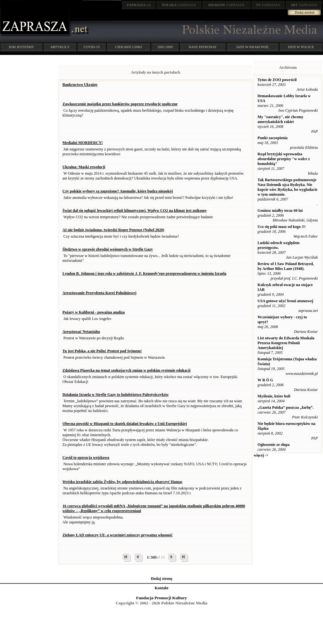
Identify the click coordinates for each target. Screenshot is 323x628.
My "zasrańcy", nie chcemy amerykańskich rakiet (280, 119)
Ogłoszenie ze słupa (273, 444)
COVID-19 (92, 47)
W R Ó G (265, 380)
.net (139, 5)
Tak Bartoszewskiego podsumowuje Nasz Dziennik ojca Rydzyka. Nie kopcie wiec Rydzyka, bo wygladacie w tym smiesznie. (287, 187)
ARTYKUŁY (60, 47)
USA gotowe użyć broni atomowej (285, 301)
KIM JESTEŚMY (21, 47)
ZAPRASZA (179, 5)
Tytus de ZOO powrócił (277, 79)
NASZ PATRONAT (203, 47)
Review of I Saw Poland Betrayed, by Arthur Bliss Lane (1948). (285, 266)
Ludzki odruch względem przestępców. (278, 245)
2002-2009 (165, 47)
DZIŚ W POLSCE (301, 47)
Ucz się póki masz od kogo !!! (281, 226)
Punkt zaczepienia (272, 138)
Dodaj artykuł (305, 12)
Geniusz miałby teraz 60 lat (280, 210)
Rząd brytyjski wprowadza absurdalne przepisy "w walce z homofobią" (283, 159)
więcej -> (261, 455)
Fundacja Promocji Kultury (161, 597)
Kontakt (162, 588)
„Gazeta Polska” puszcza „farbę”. (285, 407)
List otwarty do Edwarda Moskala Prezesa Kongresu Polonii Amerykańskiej (285, 343)
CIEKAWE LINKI (128, 47)
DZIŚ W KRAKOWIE (252, 47)
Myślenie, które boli (273, 396)
